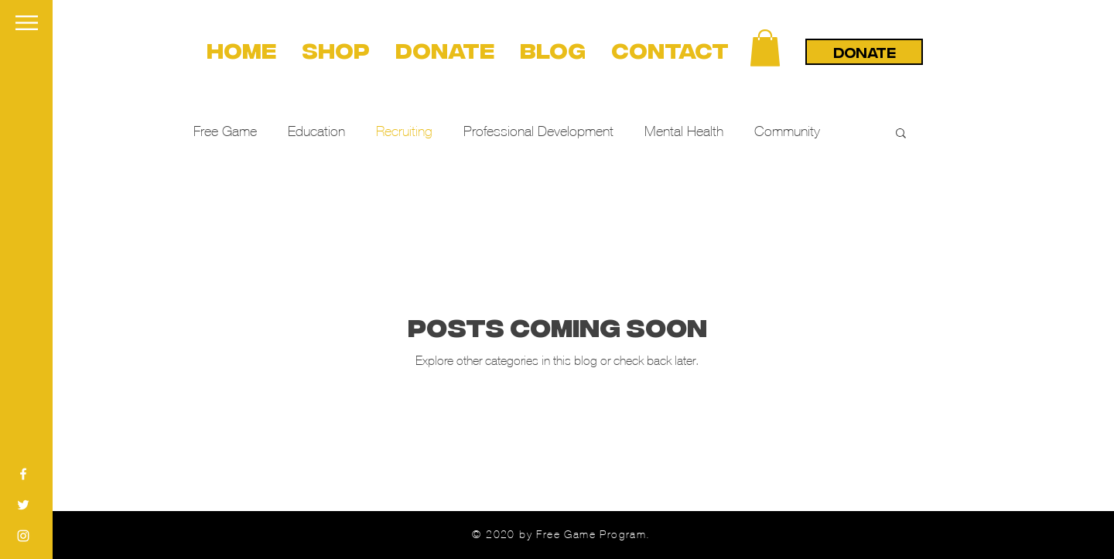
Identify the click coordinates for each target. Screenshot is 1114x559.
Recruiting (404, 131)
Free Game (225, 131)
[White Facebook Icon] (23, 474)
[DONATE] (864, 52)
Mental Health (683, 131)
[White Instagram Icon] (23, 536)
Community (787, 131)
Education (316, 131)
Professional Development (538, 131)
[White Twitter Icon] (23, 505)
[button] (26, 22)
